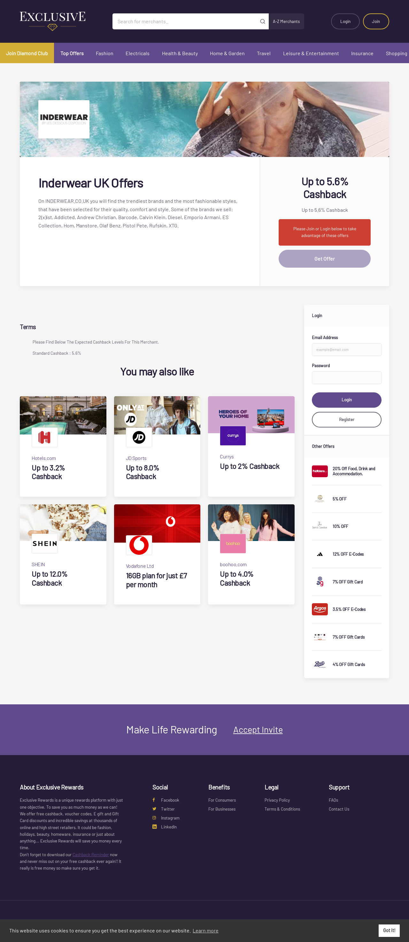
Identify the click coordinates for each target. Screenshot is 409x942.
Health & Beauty (180, 53)
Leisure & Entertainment (311, 53)
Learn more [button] (206, 930)
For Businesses (221, 809)
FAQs (333, 800)
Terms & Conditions (282, 809)
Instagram (166, 817)
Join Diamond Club (27, 53)
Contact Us (339, 809)
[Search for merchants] (184, 21)
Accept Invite (258, 729)
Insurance (362, 53)
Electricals (138, 53)
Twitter (163, 809)
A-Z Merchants (286, 21)
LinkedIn (164, 826)
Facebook (165, 800)
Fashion (104, 53)
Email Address (325, 337)
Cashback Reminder (91, 854)
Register (346, 419)
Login (345, 21)
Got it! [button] (389, 930)
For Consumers (222, 800)
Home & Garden (227, 53)
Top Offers (72, 53)
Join (376, 21)
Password (321, 365)
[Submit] (263, 21)
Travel (264, 53)
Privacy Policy (277, 800)
